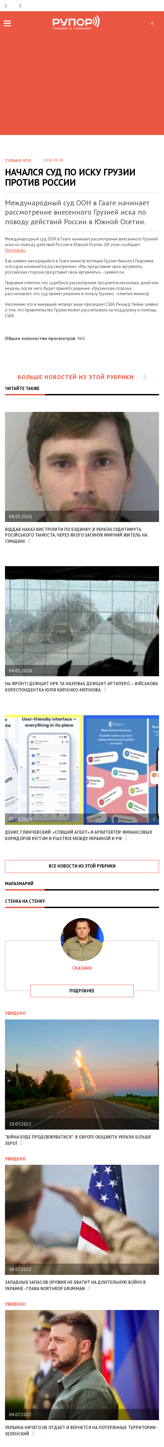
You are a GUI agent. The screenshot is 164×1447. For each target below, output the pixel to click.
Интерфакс (15, 250)
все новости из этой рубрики (82, 866)
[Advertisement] (82, 81)
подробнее (81, 991)
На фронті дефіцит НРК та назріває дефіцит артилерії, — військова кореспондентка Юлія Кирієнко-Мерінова (81, 687)
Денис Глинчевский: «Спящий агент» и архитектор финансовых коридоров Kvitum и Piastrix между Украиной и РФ (78, 835)
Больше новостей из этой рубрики (82, 377)
